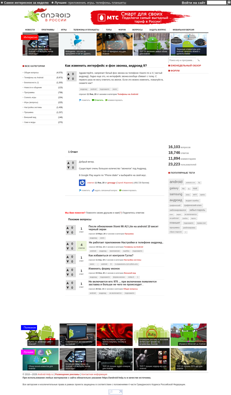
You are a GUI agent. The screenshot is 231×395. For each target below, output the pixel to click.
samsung (176, 194)
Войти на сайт (193, 2)
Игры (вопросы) (31, 102)
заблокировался (178, 210)
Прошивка (28, 112)
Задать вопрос (157, 30)
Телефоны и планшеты (86, 30)
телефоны (102, 2)
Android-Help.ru (45, 374)
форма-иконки (119, 277)
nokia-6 (131, 277)
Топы (109, 30)
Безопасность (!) (31, 82)
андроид (83, 89)
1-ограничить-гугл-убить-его (126, 264)
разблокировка (189, 228)
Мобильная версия (183, 30)
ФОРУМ (175, 70)
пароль (193, 218)
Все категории (35, 66)
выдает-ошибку (192, 201)
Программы (47, 30)
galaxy (174, 188)
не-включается (115, 293)
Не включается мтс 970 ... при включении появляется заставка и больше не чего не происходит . (123, 283)
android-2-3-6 (190, 182)
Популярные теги (183, 172)
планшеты (119, 2)
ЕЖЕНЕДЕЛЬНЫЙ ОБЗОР (186, 65)
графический (175, 205)
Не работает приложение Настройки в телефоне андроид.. (126, 242)
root (195, 188)
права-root (201, 223)
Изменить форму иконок (104, 268)
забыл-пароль (197, 210)
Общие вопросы (31, 72)
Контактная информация (94, 374)
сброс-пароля (176, 232)
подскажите (104, 89)
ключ (171, 214)
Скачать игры (30, 97)
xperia (202, 195)
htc (183, 188)
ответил (90, 183)
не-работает (174, 218)
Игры (64, 30)
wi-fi (195, 194)
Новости (30, 30)
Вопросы (137, 30)
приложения (77, 2)
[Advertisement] (92, 124)
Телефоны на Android (33, 77)
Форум (122, 30)
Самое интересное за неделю (26, 2)
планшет (175, 222)
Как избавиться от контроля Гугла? (111, 255)
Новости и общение (33, 87)
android (93, 89)
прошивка (175, 227)
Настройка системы (33, 107)
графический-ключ (193, 205)
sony (188, 195)
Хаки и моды (29, 122)
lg (188, 188)
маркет (179, 214)
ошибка (126, 251)
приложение (115, 251)
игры (90, 2)
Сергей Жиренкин (125, 183)
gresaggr (111, 183)
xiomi (115, 89)
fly (199, 182)
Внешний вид (30, 117)
